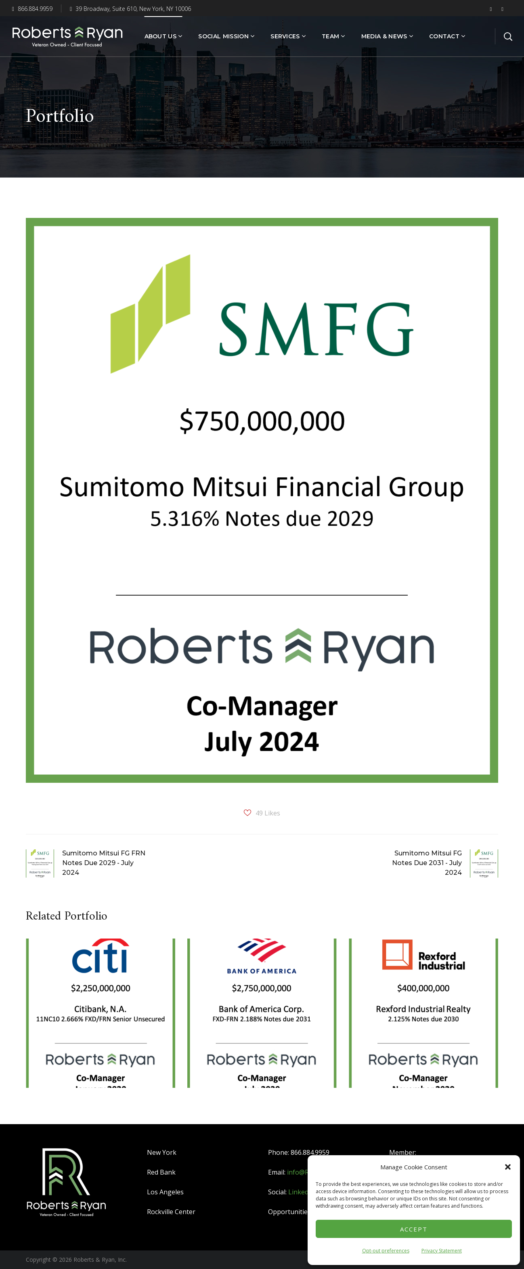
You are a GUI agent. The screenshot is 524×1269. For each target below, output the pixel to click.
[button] (508, 1167)
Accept (414, 1229)
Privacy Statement (441, 1250)
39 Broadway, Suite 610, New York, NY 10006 (130, 9)
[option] (100, 1019)
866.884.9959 (32, 9)
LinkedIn (301, 1191)
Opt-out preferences (385, 1250)
